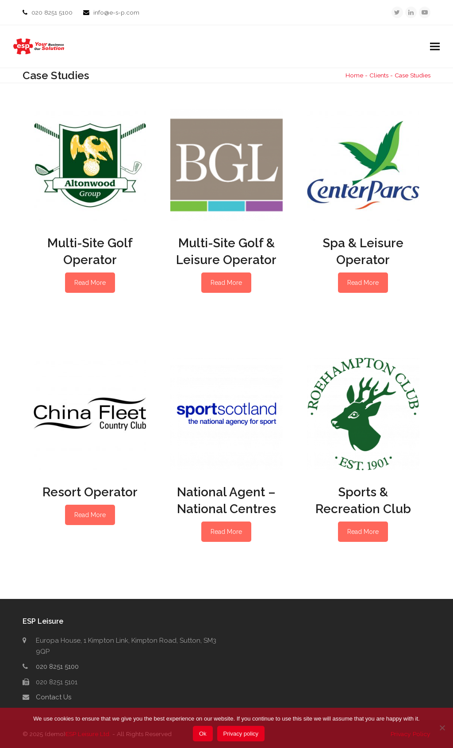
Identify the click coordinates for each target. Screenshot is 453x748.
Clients (378, 75)
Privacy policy (240, 733)
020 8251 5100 (52, 12)
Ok (203, 733)
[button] (435, 46)
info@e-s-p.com (116, 12)
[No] (442, 727)
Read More (90, 282)
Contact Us (53, 697)
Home (354, 75)
